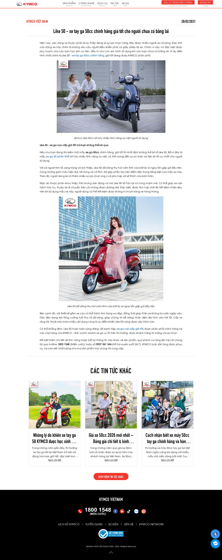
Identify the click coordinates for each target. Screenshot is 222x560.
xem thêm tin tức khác (111, 476)
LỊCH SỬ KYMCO (69, 524)
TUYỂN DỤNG (94, 524)
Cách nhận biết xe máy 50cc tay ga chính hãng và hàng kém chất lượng (167, 437)
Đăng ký (205, 2)
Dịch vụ (102, 4)
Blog (125, 4)
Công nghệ (86, 4)
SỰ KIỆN (113, 524)
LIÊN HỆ (129, 524)
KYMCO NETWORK (151, 524)
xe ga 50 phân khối (57, 156)
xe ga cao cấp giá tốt (130, 328)
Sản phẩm (69, 4)
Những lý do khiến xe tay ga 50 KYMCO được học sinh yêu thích (54, 437)
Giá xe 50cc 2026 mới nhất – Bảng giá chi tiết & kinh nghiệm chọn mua (111, 437)
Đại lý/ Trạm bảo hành (178, 2)
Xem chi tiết (54, 459)
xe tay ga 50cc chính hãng (88, 55)
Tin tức (114, 4)
